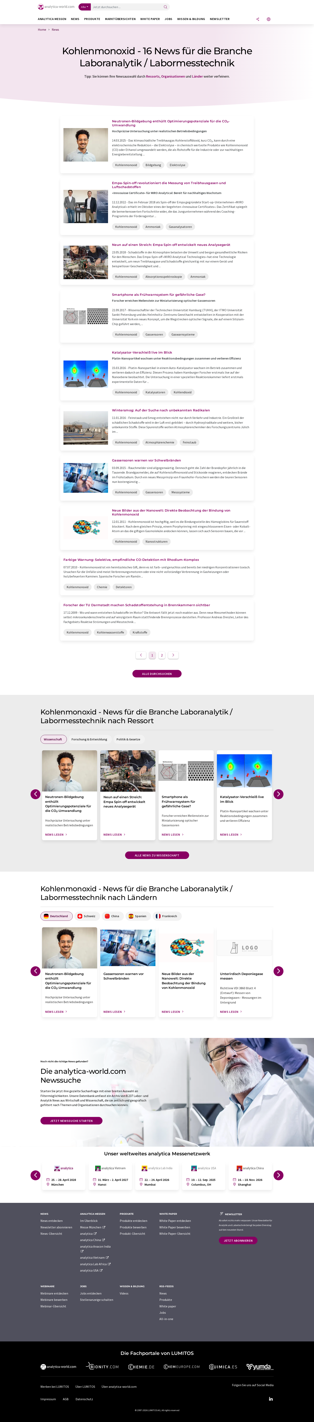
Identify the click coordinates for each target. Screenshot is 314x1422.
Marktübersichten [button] (120, 19)
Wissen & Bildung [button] (191, 19)
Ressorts (153, 76)
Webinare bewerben (53, 1300)
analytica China (92, 1240)
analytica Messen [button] (52, 19)
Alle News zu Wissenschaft (157, 855)
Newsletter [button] (220, 19)
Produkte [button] (92, 19)
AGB (66, 1399)
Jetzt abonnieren (238, 1240)
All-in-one (166, 1319)
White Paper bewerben (174, 1227)
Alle (83, 7)
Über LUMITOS (85, 1387)
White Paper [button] (150, 19)
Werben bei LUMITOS (54, 1387)
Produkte (165, 1300)
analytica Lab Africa (95, 1264)
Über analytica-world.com (119, 1387)
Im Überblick (89, 1221)
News (163, 1293)
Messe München (93, 1227)
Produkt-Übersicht (132, 1234)
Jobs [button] (168, 19)
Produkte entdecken (133, 1221)
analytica (88, 1234)
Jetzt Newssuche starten (71, 1121)
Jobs (162, 1313)
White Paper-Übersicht (175, 1234)
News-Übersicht (51, 1234)
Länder (197, 76)
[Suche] (165, 7)
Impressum (48, 1399)
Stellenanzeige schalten (96, 1300)
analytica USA (91, 1270)
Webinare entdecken (54, 1293)
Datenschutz (84, 1399)
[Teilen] (257, 19)
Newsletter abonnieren (56, 1227)
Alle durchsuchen (157, 674)
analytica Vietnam (94, 1257)
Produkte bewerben (133, 1227)
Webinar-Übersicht (53, 1306)
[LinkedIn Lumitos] (271, 1399)
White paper (167, 1306)
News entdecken (51, 1221)
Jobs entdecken (90, 1293)
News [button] (75, 19)
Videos (124, 1293)
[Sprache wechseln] (268, 19)
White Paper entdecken (175, 1221)
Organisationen (173, 76)
